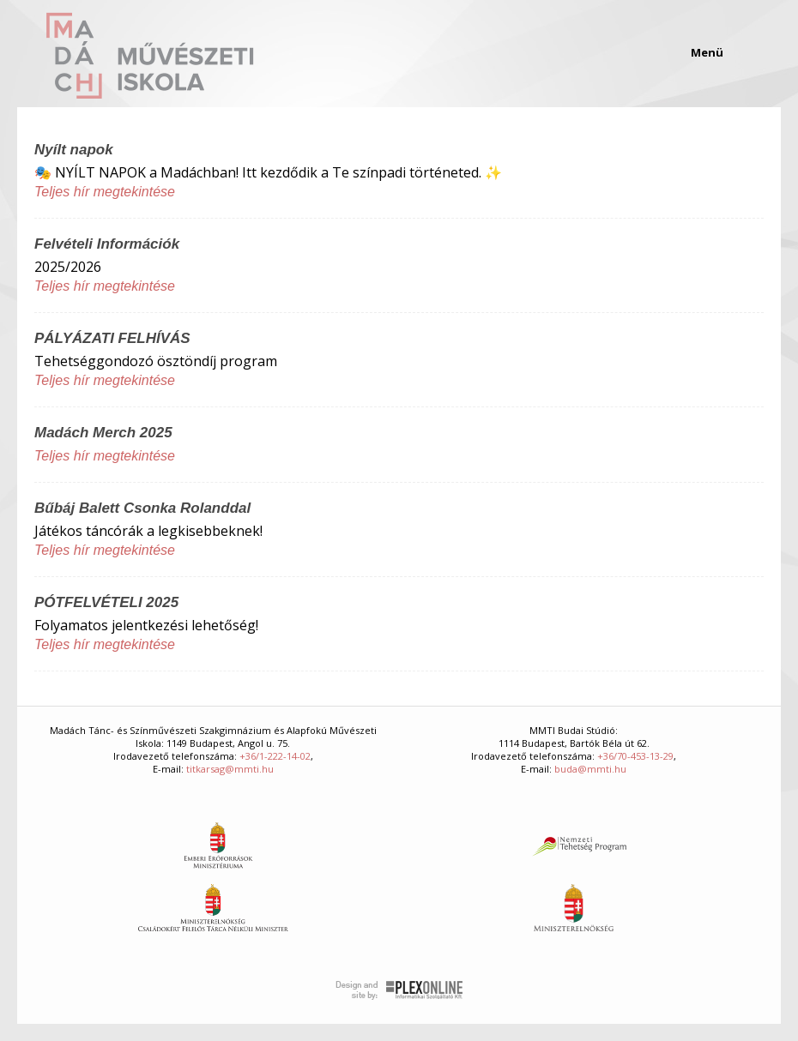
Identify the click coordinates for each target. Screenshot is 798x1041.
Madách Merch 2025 (103, 432)
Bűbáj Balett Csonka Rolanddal (142, 508)
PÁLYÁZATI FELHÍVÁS (112, 338)
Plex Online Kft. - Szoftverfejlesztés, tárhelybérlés (399, 990)
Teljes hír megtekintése (104, 191)
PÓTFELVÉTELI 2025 (106, 602)
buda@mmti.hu (590, 768)
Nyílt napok (73, 149)
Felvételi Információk (106, 244)
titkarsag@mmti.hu (230, 768)
